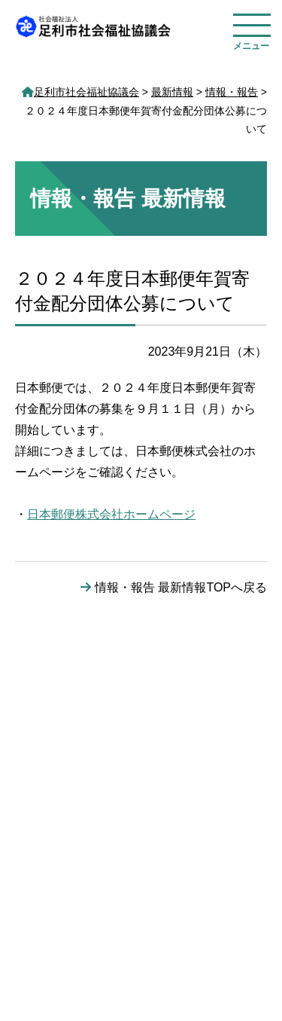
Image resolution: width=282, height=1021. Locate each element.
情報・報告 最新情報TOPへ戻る (181, 587)
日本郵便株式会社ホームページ (111, 514)
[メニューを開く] (252, 28)
